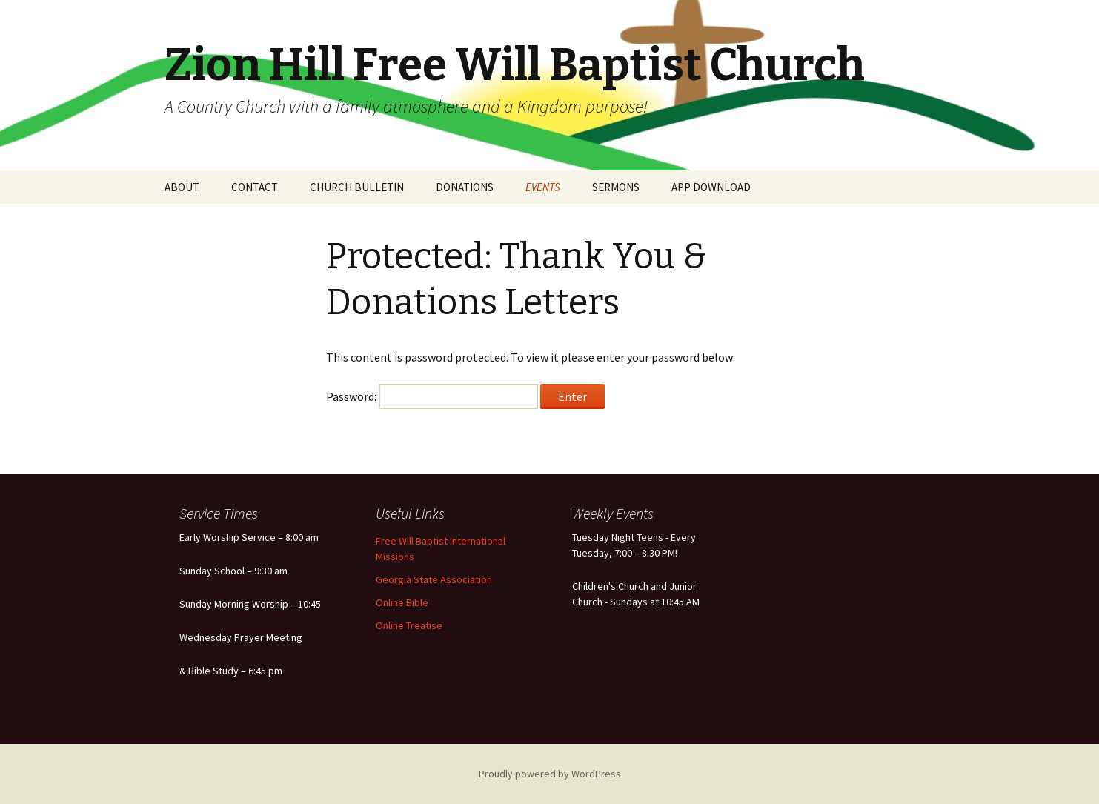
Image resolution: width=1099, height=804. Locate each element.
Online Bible (402, 602)
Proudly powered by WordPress (550, 773)
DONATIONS (465, 187)
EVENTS (542, 187)
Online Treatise (409, 625)
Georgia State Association (434, 579)
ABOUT (182, 187)
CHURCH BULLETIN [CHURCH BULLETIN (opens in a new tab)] (357, 187)
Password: (432, 396)
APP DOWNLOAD (711, 187)
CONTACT (254, 187)
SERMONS (616, 187)
